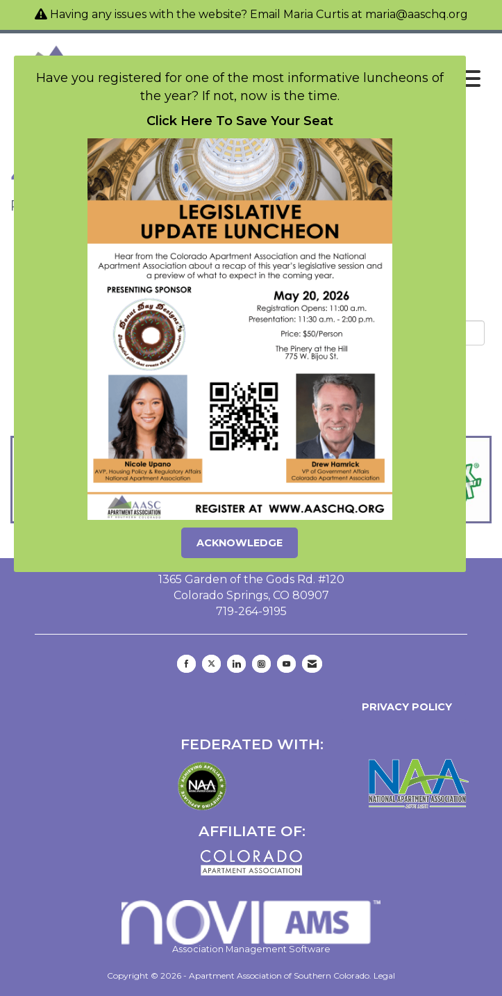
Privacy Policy (404, 707)
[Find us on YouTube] (286, 664)
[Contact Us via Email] (312, 664)
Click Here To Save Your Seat (240, 121)
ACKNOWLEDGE (239, 543)
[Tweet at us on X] (211, 664)
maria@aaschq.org (416, 14)
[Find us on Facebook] (186, 664)
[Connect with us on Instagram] (261, 664)
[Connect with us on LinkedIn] (236, 664)
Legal (384, 975)
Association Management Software (251, 927)
